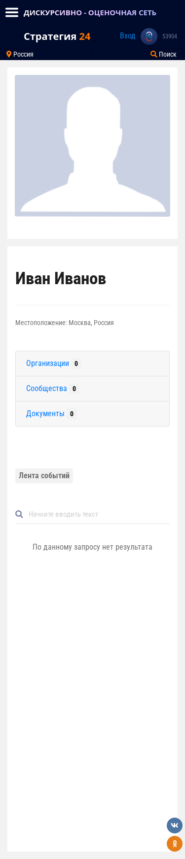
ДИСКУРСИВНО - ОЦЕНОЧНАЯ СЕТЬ (90, 12)
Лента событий (44, 475)
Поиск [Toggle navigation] (163, 54)
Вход (128, 35)
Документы (51, 413)
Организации (53, 363)
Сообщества (52, 388)
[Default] (96, 514)
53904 (169, 36)
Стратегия (57, 36)
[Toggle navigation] (12, 12)
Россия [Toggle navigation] (20, 54)
